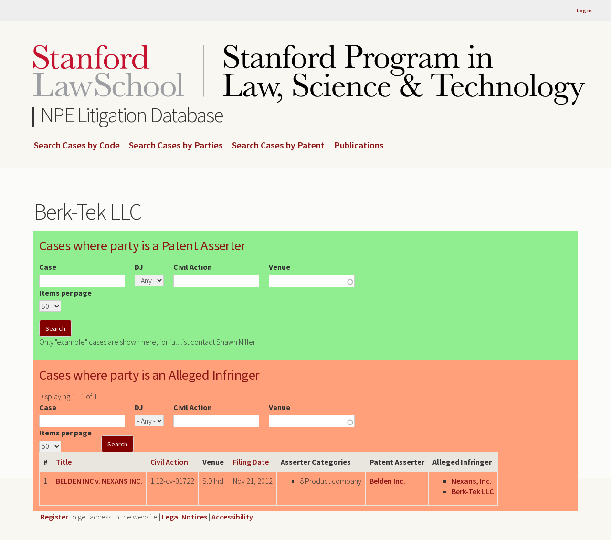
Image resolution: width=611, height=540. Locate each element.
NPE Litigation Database (132, 115)
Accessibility (232, 516)
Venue (279, 267)
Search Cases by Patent (278, 145)
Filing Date (251, 461)
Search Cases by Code (77, 145)
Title (64, 461)
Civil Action (192, 267)
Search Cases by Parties (176, 145)
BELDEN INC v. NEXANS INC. (99, 481)
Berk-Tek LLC (473, 491)
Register (54, 516)
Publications (359, 145)
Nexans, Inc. (472, 481)
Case (47, 267)
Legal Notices (184, 516)
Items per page (65, 292)
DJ (139, 267)
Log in (584, 10)
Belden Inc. (387, 481)
